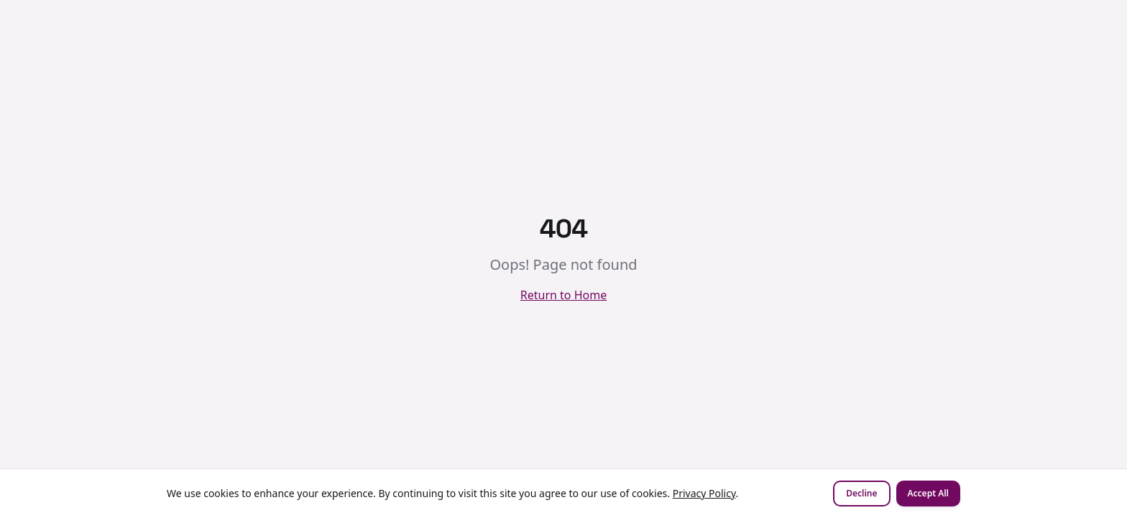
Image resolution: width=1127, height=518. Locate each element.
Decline (861, 493)
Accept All (928, 493)
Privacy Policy (704, 493)
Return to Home (563, 295)
